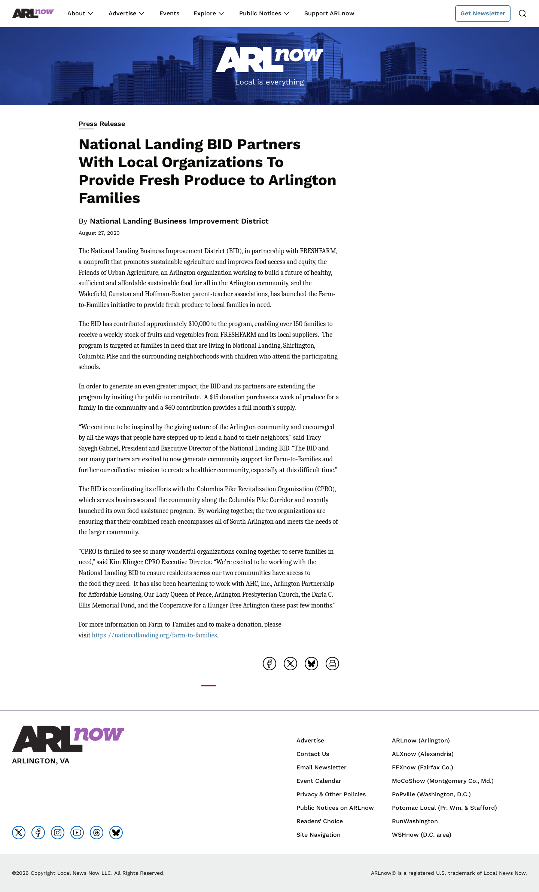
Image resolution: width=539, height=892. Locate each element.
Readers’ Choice (319, 821)
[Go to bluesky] (116, 832)
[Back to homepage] (33, 14)
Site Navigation (318, 834)
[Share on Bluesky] (311, 663)
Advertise (122, 13)
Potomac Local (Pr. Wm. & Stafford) (444, 807)
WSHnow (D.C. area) (421, 834)
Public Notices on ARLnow (335, 807)
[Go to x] (18, 832)
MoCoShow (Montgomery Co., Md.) (443, 780)
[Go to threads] (96, 832)
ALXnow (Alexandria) (423, 753)
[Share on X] (290, 663)
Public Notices (260, 13)
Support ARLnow (329, 13)
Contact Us (312, 753)
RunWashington (415, 821)
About (76, 13)
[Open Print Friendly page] (332, 663)
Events (169, 13)
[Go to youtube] (77, 832)
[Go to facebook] (38, 832)
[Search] (522, 13)
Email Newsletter (321, 767)
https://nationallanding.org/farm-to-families (154, 635)
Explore (205, 13)
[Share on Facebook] (269, 663)
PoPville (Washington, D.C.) (431, 794)
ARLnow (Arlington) (421, 740)
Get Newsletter (482, 13)
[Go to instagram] (57, 832)
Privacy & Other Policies (331, 794)
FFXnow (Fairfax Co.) (422, 767)
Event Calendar (318, 780)
